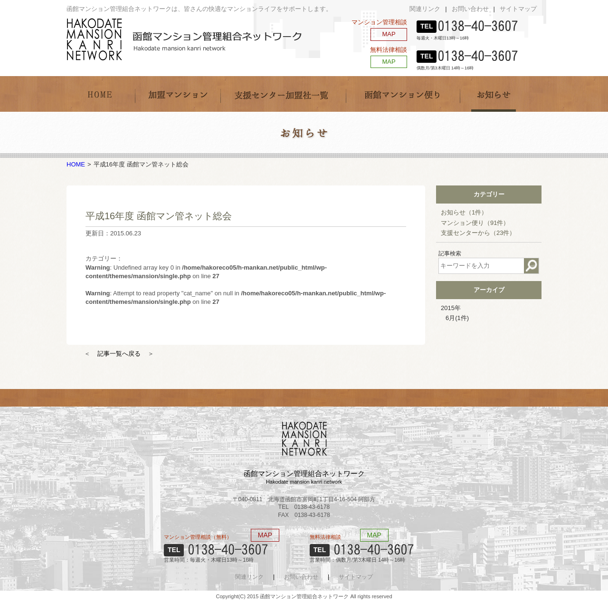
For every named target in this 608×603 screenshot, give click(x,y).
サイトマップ (518, 8)
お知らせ (494, 94)
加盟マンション (177, 94)
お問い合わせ (470, 8)
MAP (388, 34)
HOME (100, 94)
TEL (426, 26)
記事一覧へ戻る (119, 353)
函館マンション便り (403, 94)
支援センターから (478, 232)
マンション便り (475, 222)
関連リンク (424, 8)
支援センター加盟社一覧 (283, 94)
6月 (457, 317)
